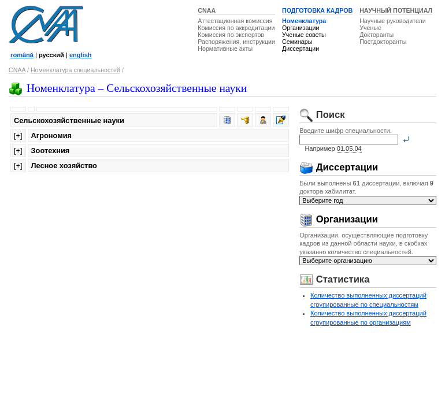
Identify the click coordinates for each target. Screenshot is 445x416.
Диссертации (300, 48)
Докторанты (376, 34)
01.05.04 (349, 148)
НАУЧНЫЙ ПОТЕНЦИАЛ (395, 10)
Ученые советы (304, 34)
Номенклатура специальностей (75, 69)
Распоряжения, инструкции (236, 41)
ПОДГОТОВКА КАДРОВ (317, 10)
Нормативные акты (225, 48)
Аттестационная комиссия (235, 20)
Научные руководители (392, 20)
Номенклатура (304, 20)
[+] (18, 135)
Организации (300, 27)
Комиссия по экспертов (231, 34)
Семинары (297, 41)
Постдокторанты (382, 41)
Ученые (370, 27)
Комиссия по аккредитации (236, 27)
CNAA (207, 10)
